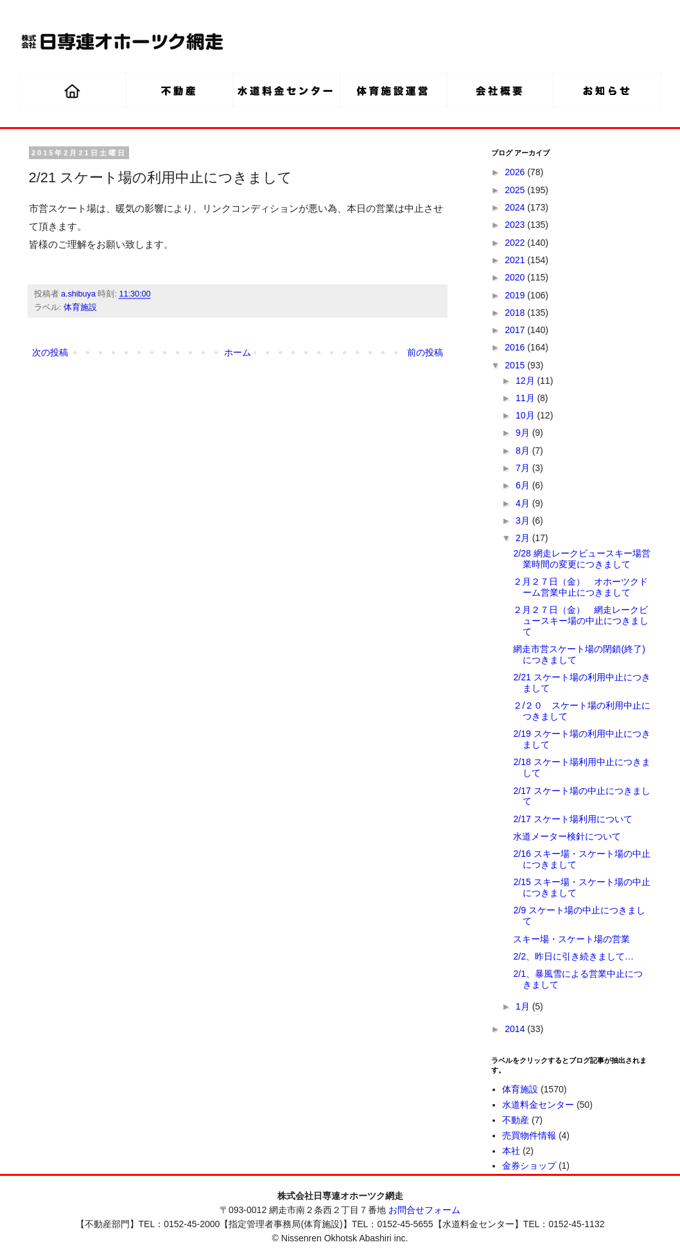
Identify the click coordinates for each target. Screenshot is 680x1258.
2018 (516, 312)
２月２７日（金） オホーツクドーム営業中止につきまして (580, 587)
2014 (516, 1029)
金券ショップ (529, 1165)
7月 (524, 468)
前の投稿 (425, 352)
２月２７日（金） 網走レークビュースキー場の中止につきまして (581, 621)
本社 (511, 1151)
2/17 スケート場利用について (572, 819)
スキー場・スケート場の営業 (571, 939)
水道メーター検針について (567, 836)
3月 (524, 520)
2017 (516, 330)
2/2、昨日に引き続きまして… (573, 956)
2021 (516, 260)
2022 (516, 242)
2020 (516, 277)
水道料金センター (538, 1104)
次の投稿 (50, 352)
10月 (526, 415)
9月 (524, 432)
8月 (524, 450)
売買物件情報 (529, 1135)
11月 (526, 398)
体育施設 (80, 307)
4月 (524, 503)
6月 (524, 485)
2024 (516, 207)
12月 (526, 380)
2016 (516, 347)
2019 (516, 295)
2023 (516, 225)
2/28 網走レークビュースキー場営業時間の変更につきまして (581, 558)
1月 (524, 1006)
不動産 (515, 1120)
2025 (516, 190)
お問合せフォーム (424, 1210)
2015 (516, 365)
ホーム (237, 352)
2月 (524, 538)
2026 (516, 172)
